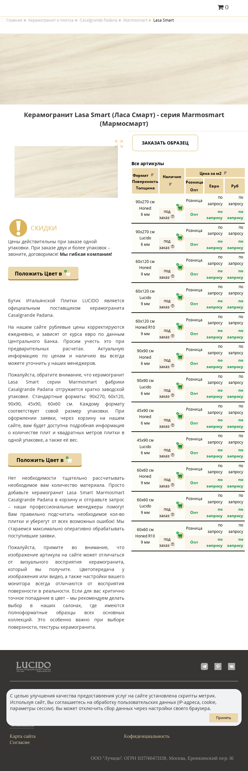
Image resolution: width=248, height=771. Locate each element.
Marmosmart (135, 20)
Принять (223, 717)
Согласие (20, 742)
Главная (14, 20)
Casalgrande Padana (98, 20)
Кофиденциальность (147, 736)
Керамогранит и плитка (51, 20)
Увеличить (119, 143)
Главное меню (239, 8)
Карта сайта (23, 736)
